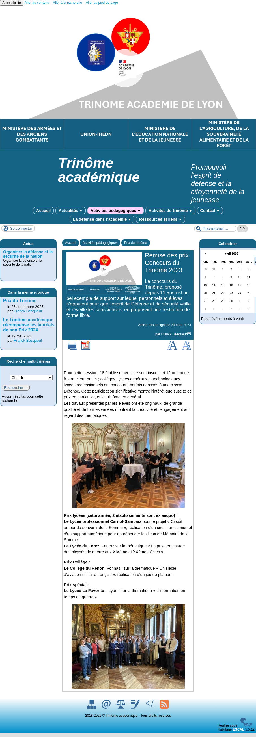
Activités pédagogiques (116, 210)
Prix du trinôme (135, 243)
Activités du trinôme (170, 210)
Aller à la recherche (67, 3)
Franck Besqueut (174, 334)
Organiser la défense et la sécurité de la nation (28, 254)
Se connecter (21, 228)
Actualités (71, 210)
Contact (210, 210)
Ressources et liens (160, 219)
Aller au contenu (37, 3)
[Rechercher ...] (215, 229)
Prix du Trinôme (19, 300)
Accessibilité (11, 3)
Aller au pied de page (102, 3)
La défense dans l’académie (102, 219)
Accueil (43, 210)
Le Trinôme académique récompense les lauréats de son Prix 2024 (29, 324)
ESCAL (238, 729)
